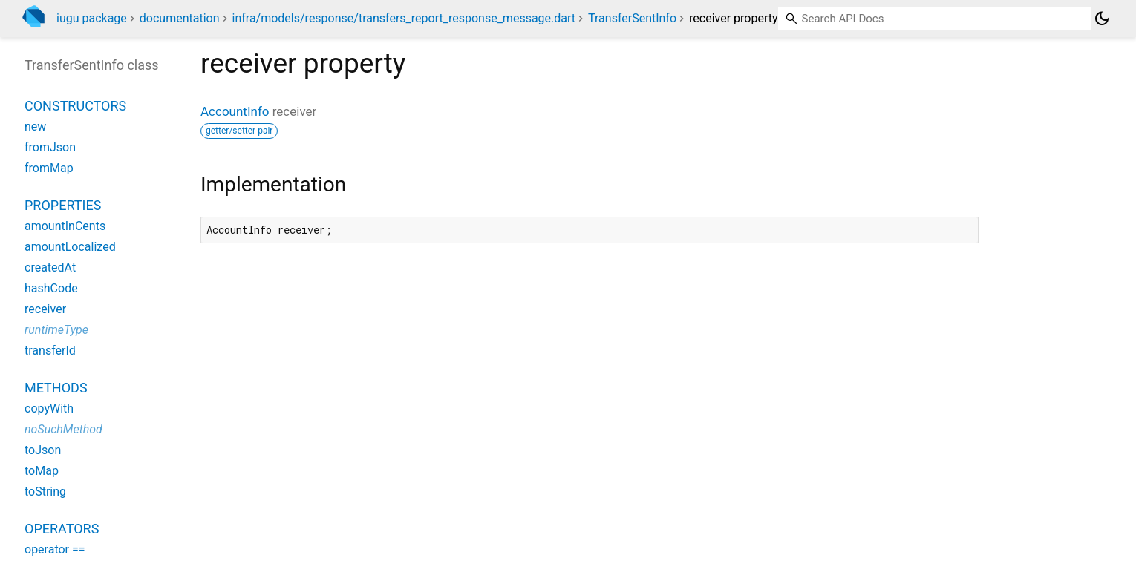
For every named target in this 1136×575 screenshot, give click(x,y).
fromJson (50, 147)
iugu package (91, 18)
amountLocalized (70, 247)
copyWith (49, 408)
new (35, 126)
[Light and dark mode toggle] (1102, 18)
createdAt (50, 267)
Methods (56, 387)
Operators (62, 528)
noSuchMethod (63, 429)
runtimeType (56, 330)
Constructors (75, 106)
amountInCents (65, 226)
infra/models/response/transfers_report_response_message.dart (403, 18)
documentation (180, 18)
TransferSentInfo (632, 18)
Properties (63, 205)
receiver (45, 309)
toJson (43, 450)
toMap (42, 471)
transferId (50, 351)
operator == (55, 549)
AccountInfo (235, 111)
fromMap (49, 168)
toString (45, 491)
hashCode (51, 288)
